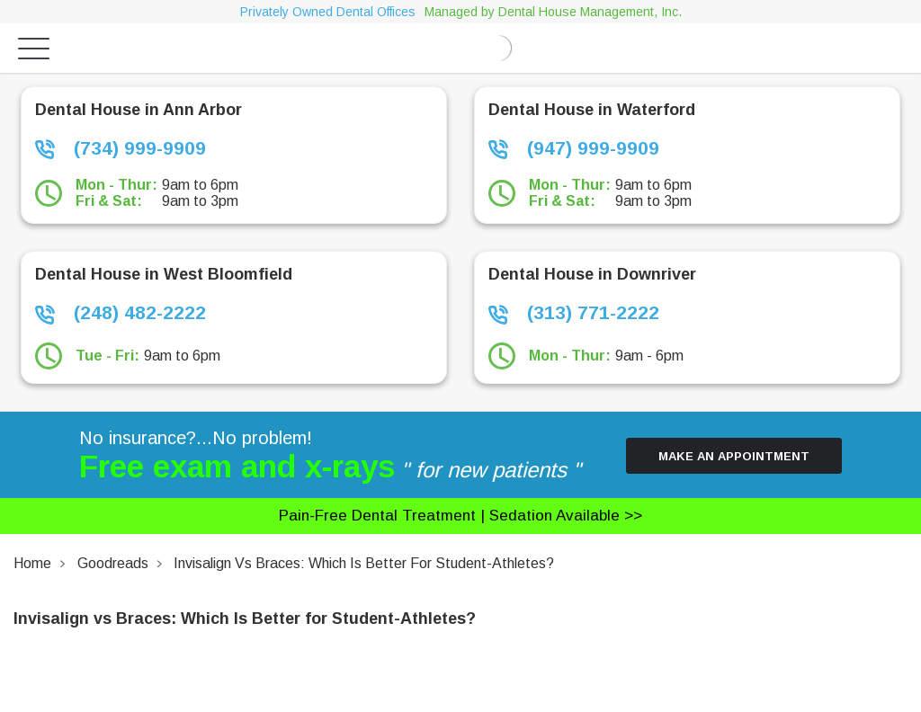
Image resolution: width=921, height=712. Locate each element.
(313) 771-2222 (573, 313)
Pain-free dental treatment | (460, 515)
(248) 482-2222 (120, 313)
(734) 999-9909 (120, 148)
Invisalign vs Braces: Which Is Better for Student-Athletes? (364, 563)
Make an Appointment (733, 456)
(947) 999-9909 (573, 148)
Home (32, 563)
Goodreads (112, 563)
